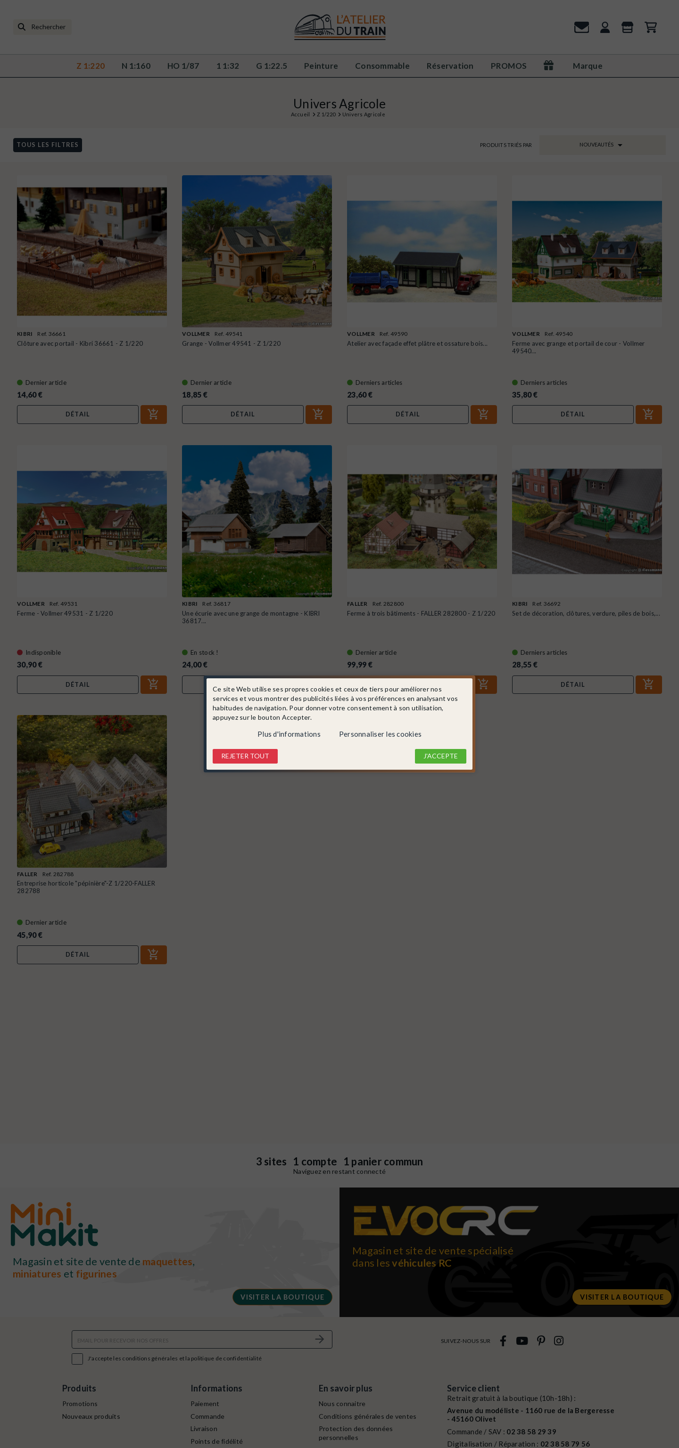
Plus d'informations (289, 734)
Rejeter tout (245, 756)
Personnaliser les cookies (380, 734)
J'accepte (440, 756)
